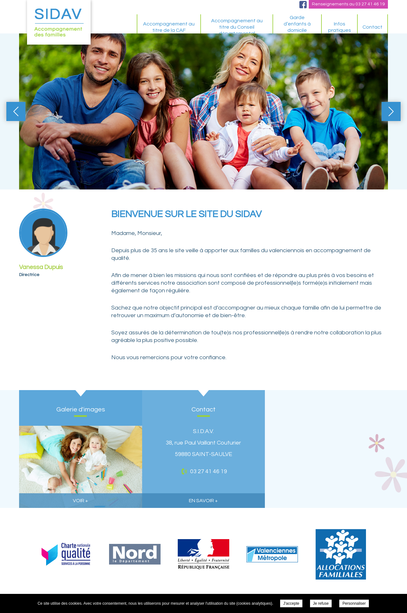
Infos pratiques (339, 27)
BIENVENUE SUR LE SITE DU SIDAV (119, 27)
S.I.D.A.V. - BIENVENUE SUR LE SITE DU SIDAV (59, 22)
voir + (80, 500)
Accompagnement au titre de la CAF (169, 27)
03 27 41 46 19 (370, 4)
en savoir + (203, 500)
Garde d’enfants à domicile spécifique (297, 27)
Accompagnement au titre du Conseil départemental (237, 27)
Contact (372, 27)
